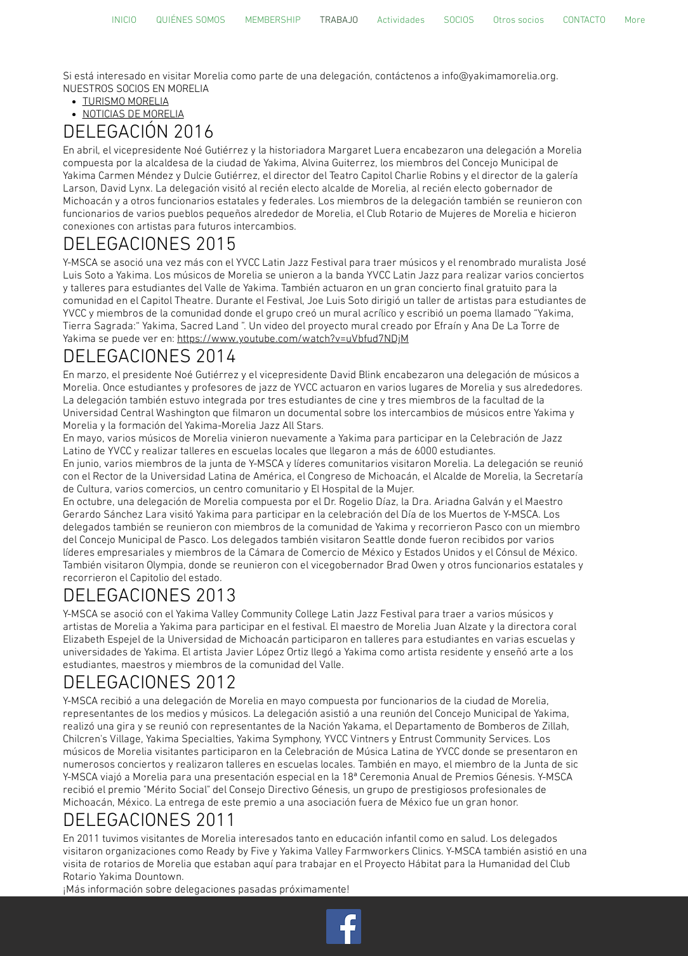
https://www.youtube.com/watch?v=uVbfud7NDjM (293, 339)
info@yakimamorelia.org (499, 76)
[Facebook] (343, 926)
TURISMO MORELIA (126, 102)
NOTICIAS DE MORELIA (133, 114)
